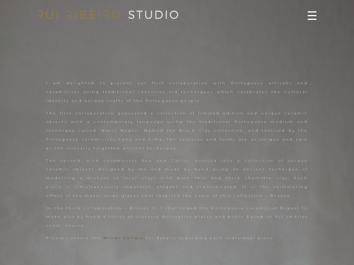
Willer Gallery (123, 238)
